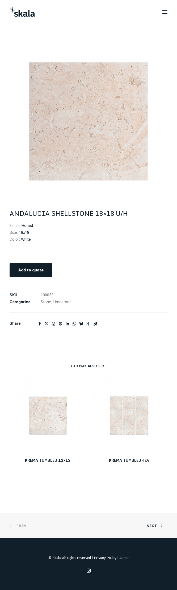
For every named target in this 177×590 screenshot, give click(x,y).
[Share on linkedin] (67, 324)
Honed (27, 225)
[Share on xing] (88, 324)
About (124, 558)
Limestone (62, 302)
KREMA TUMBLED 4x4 (129, 460)
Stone (46, 302)
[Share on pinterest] (60, 324)
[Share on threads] (53, 324)
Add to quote (31, 270)
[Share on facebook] (39, 324)
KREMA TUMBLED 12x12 (48, 460)
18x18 (24, 232)
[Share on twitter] (46, 324)
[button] (165, 12)
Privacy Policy (105, 558)
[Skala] (22, 12)
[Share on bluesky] (81, 324)
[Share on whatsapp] (74, 324)
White (26, 239)
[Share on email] (95, 324)
